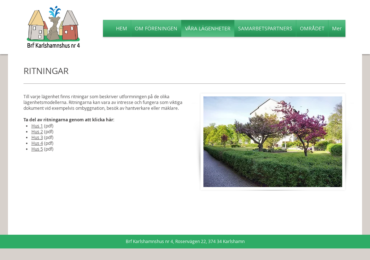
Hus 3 (37, 137)
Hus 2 (37, 131)
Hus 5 (37, 149)
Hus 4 (37, 143)
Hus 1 (37, 126)
